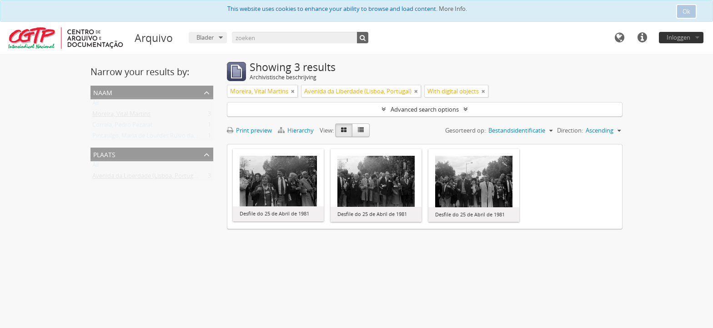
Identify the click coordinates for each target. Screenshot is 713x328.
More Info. (453, 9)
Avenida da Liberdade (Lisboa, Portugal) (146, 178)
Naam (102, 92)
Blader (205, 37)
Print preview (249, 130)
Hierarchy (296, 130)
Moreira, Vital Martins (121, 116)
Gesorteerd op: (465, 130)
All (95, 105)
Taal (619, 37)
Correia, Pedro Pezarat (122, 127)
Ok (686, 11)
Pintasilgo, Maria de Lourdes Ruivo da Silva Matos (159, 137)
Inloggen (678, 37)
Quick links (642, 37)
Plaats (104, 154)
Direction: (570, 130)
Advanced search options (425, 109)
